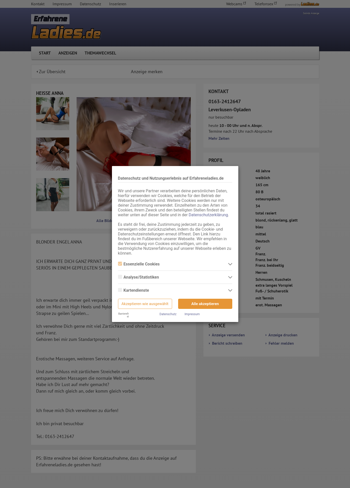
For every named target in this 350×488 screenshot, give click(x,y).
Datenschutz (167, 314)
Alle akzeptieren (205, 304)
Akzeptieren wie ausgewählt (145, 304)
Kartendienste (133, 290)
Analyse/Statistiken (138, 277)
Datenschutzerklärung (208, 214)
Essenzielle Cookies (139, 264)
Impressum (192, 314)
